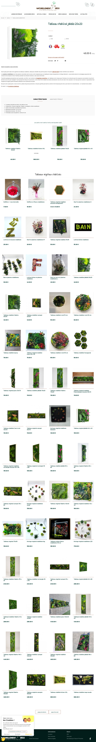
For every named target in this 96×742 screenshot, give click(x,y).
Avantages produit (56, 99)
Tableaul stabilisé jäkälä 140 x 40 (83, 617)
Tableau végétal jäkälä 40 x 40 (83, 428)
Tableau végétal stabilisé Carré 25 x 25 (34, 353)
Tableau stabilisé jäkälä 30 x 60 (59, 466)
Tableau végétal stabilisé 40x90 (34, 617)
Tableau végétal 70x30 (10, 541)
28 (29, 244)
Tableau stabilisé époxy (10, 353)
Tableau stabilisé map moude (83, 692)
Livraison (50, 734)
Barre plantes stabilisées (11, 277)
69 (76, 320)
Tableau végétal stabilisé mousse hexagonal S (58, 202)
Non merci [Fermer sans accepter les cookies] (6, 734)
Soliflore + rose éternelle (11, 202)
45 (52, 282)
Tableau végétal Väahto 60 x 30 (82, 466)
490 (53, 659)
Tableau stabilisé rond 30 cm (59, 353)
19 (57, 207)
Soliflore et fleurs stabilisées (35, 202)
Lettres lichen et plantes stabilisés (34, 278)
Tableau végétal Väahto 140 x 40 (12, 655)
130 (76, 433)
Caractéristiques (40, 99)
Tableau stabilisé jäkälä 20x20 (65, 24)
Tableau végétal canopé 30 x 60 (12, 504)
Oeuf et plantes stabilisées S (82, 202)
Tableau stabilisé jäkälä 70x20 (36, 390)
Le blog (31, 736)
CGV (68, 734)
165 (53, 546)
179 (76, 546)
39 (5, 282)
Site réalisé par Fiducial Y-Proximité (75, 738)
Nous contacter (51, 736)
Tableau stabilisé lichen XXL (59, 692)
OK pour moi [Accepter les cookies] (28, 734)
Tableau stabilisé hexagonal (82, 353)
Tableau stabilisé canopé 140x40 (34, 655)
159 (6, 546)
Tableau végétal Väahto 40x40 (59, 503)
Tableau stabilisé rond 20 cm (82, 315)
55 (52, 320)
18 (29, 207)
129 (53, 433)
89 (76, 357)
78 (5, 357)
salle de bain (55, 71)
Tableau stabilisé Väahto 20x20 (11, 315)
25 (5, 244)
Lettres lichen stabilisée (81, 239)
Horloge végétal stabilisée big (36, 541)
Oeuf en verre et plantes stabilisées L (57, 278)
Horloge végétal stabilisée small (35, 504)
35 (52, 207)
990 (53, 697)
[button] (3, 739)
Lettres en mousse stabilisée (12, 239)
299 (77, 584)
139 (29, 471)
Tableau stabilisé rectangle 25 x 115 (36, 579)
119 (6, 395)
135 (6, 471)
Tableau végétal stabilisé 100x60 (58, 655)
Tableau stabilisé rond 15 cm (59, 315)
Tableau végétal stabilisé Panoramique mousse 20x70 (82, 391)
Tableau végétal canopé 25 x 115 (59, 579)
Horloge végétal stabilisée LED (83, 541)
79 (29, 357)
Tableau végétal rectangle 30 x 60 (36, 466)
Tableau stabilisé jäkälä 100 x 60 (82, 655)
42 (29, 282)
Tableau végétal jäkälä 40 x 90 (83, 579)
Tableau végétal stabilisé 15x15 (59, 239)
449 (53, 621)
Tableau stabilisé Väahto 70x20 (57, 391)
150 (53, 508)
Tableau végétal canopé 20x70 (34, 429)
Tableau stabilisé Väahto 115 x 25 (12, 579)
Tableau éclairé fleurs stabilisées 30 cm (57, 542)
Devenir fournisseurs (34, 738)
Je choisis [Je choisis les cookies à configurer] (17, 734)
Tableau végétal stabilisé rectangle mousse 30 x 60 (11, 466)
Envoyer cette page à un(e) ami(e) (56, 57)
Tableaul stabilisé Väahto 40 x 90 (12, 617)
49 (76, 282)
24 (76, 207)
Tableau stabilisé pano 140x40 (59, 617)
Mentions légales (52, 738)
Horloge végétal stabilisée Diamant (58, 429)
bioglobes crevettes (41, 78)
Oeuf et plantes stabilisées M (36, 239)
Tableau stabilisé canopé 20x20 (34, 315)
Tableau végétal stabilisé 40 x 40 (83, 504)
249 (6, 584)
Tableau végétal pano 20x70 (12, 390)
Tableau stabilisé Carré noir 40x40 (11, 429)
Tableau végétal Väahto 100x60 (10, 693)
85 (52, 357)
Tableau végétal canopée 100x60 (34, 693)
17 (5, 207)
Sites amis (69, 736)
